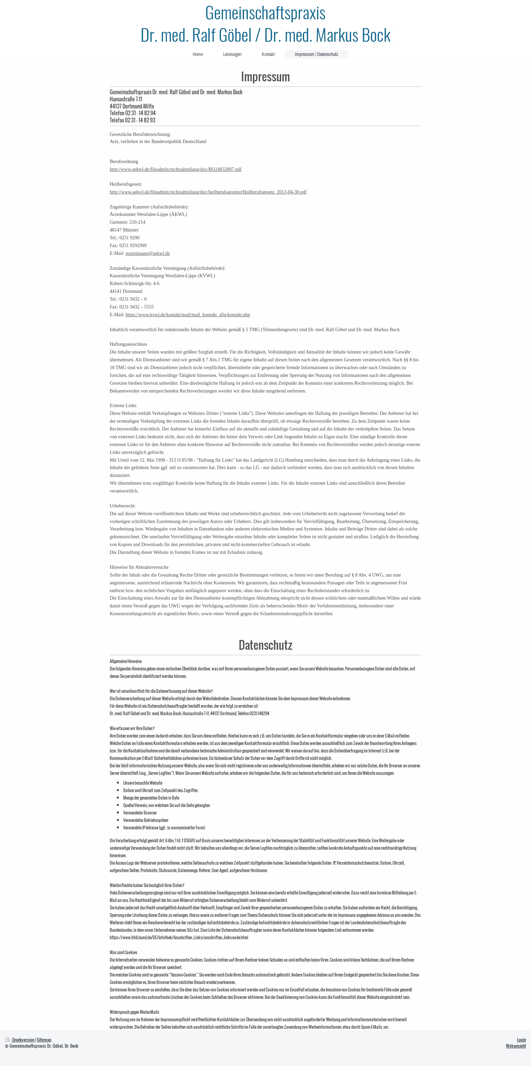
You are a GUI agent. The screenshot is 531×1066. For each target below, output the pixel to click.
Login (521, 1040)
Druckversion (20, 1040)
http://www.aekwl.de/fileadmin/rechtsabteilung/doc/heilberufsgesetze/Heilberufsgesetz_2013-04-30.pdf (208, 192)
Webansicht (516, 1046)
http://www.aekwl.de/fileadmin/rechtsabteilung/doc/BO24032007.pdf (175, 169)
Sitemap (44, 1040)
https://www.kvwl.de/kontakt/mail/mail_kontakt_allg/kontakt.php (188, 314)
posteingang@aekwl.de (148, 253)
